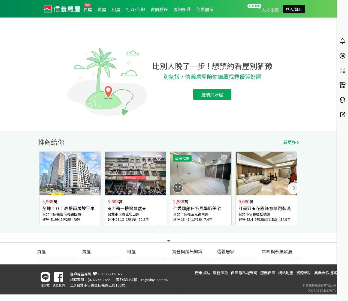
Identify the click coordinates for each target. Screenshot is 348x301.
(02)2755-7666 (99, 279)
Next (293, 188)
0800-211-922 (111, 273)
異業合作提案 (325, 272)
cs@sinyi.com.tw (154, 279)
